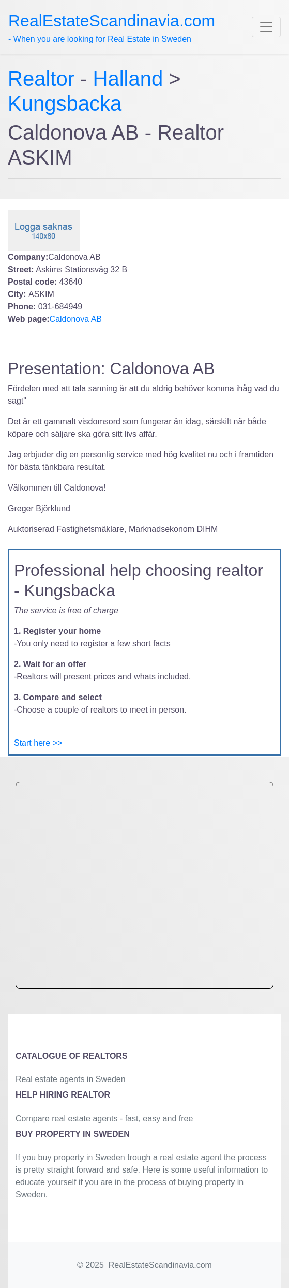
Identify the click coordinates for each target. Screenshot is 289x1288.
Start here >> (38, 742)
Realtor (44, 78)
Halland (128, 78)
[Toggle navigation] (266, 27)
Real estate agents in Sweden (71, 1079)
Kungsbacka (64, 103)
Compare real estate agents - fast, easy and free (104, 1118)
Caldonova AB (76, 319)
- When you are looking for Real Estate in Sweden (111, 27)
